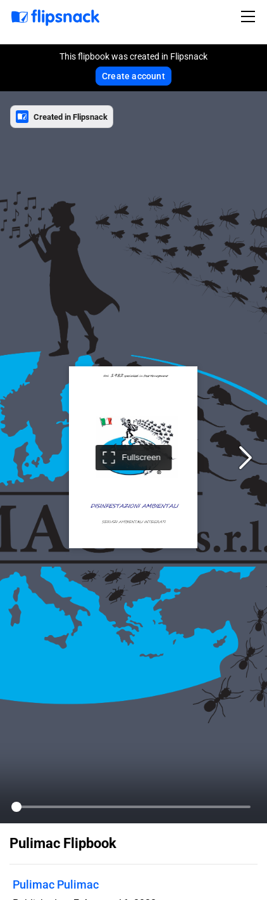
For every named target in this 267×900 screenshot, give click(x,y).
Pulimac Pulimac (56, 884)
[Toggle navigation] (250, 16)
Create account (133, 76)
